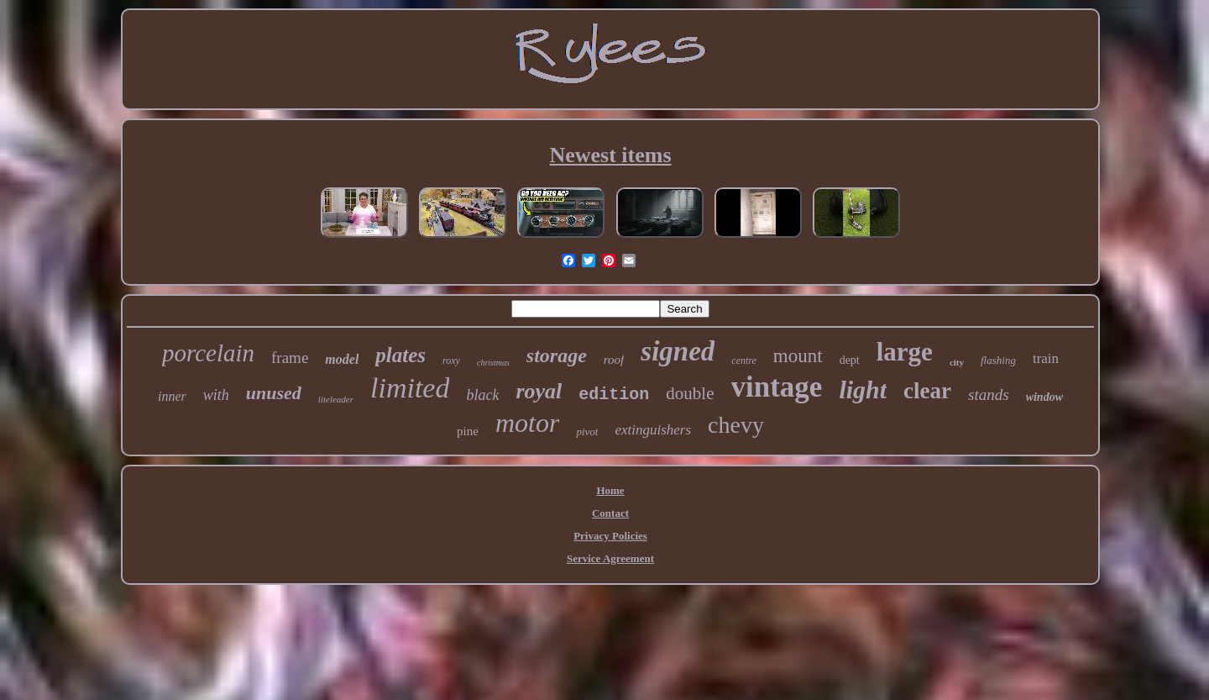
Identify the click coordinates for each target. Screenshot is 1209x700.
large (905, 351)
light (863, 389)
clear (927, 390)
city (957, 362)
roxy (451, 360)
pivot (587, 431)
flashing (998, 360)
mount (798, 355)
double (690, 393)
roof (614, 359)
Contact (610, 513)
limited (409, 387)
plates (400, 355)
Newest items (610, 155)
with (216, 395)
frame (289, 357)
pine (468, 431)
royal (539, 391)
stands (988, 394)
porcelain (208, 352)
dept (850, 360)
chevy (736, 425)
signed (677, 351)
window (1044, 397)
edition (613, 394)
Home (610, 490)
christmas (493, 362)
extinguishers (653, 430)
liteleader (335, 399)
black (482, 395)
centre (743, 360)
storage (556, 355)
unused (273, 392)
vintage (777, 387)
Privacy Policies (610, 535)
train (1046, 358)
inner (172, 396)
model (342, 359)
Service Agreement (610, 558)
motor (527, 423)
